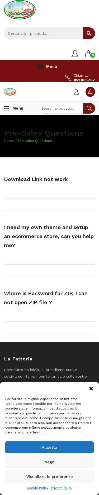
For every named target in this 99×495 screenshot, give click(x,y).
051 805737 (84, 80)
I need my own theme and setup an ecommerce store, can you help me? (49, 236)
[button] (91, 388)
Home (9, 141)
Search (89, 108)
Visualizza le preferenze (49, 476)
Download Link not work (36, 179)
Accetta (49, 447)
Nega (49, 462)
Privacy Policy (61, 488)
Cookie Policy (37, 488)
